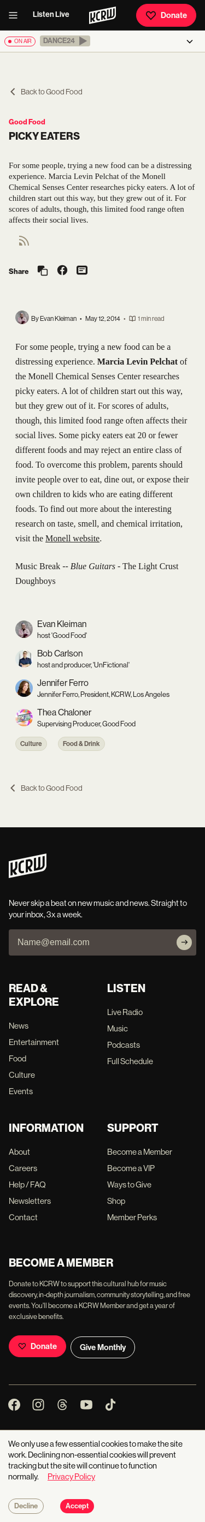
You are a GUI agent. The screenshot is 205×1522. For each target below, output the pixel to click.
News (18, 1025)
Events (21, 1091)
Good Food (27, 122)
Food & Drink (81, 744)
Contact (23, 1217)
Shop (116, 1200)
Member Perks (132, 1217)
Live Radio (125, 1012)
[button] (65, 40)
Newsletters (30, 1200)
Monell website (72, 538)
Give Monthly (103, 1347)
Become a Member (139, 1151)
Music (117, 1028)
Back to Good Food (46, 91)
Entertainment (34, 1042)
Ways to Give (129, 1184)
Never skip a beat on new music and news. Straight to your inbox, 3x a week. (98, 908)
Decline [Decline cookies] (26, 1506)
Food (17, 1058)
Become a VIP (131, 1168)
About (19, 1151)
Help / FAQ (27, 1184)
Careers (23, 1168)
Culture (31, 744)
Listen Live (51, 14)
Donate (166, 15)
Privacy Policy (71, 1476)
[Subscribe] (184, 942)
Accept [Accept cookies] (77, 1506)
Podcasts (123, 1044)
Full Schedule (130, 1061)
